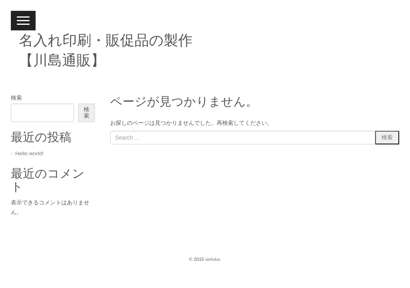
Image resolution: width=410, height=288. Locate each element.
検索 (16, 98)
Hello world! (29, 153)
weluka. (213, 259)
